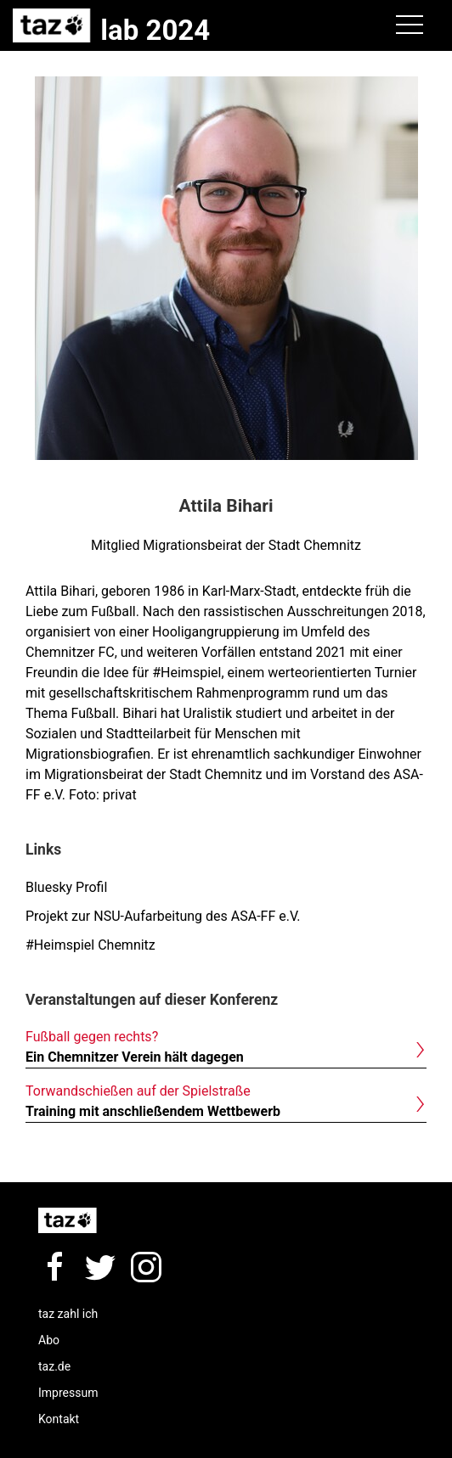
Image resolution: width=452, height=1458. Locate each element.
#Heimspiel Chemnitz (90, 945)
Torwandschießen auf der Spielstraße (138, 1091)
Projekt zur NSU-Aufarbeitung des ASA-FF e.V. (163, 916)
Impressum (68, 1392)
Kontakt (58, 1419)
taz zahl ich (68, 1314)
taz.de (54, 1366)
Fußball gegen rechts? (91, 1037)
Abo (48, 1340)
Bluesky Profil (66, 887)
